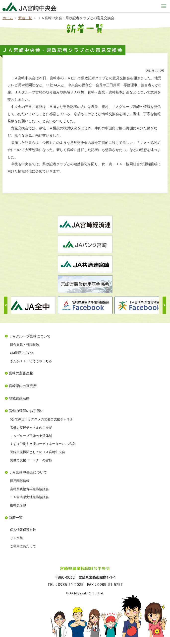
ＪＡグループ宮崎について (30, 336)
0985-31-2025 (70, 584)
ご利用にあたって (23, 546)
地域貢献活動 (19, 398)
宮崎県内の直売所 (23, 386)
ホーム (7, 18)
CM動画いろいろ (22, 353)
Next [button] (164, 305)
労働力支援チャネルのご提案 (31, 427)
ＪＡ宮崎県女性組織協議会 (29, 497)
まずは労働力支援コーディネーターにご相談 (42, 444)
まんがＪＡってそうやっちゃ (31, 361)
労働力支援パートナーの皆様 (31, 460)
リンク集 (16, 538)
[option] (85, 305)
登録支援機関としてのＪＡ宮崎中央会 (37, 452)
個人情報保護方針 (23, 530)
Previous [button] (5, 305)
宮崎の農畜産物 (21, 373)
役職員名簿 (18, 505)
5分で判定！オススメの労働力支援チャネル (41, 419)
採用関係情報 (19, 481)
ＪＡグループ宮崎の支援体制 (31, 436)
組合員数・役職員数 (24, 344)
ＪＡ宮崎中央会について (28, 472)
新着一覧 (25, 18)
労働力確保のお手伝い (26, 411)
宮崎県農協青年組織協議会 (29, 489)
